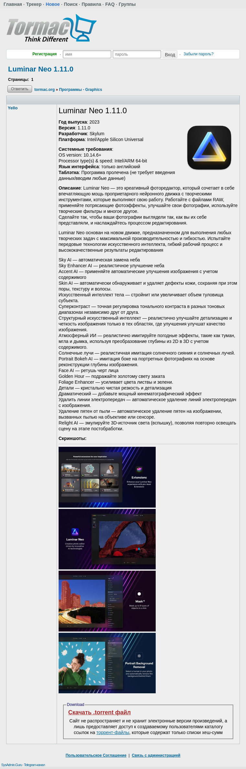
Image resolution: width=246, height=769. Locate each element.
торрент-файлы (112, 732)
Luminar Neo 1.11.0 (40, 69)
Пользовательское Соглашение (96, 755)
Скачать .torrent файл (99, 712)
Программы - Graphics (80, 89)
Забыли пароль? (199, 54)
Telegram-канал (34, 765)
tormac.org (44, 89)
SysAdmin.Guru (11, 765)
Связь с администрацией (156, 755)
